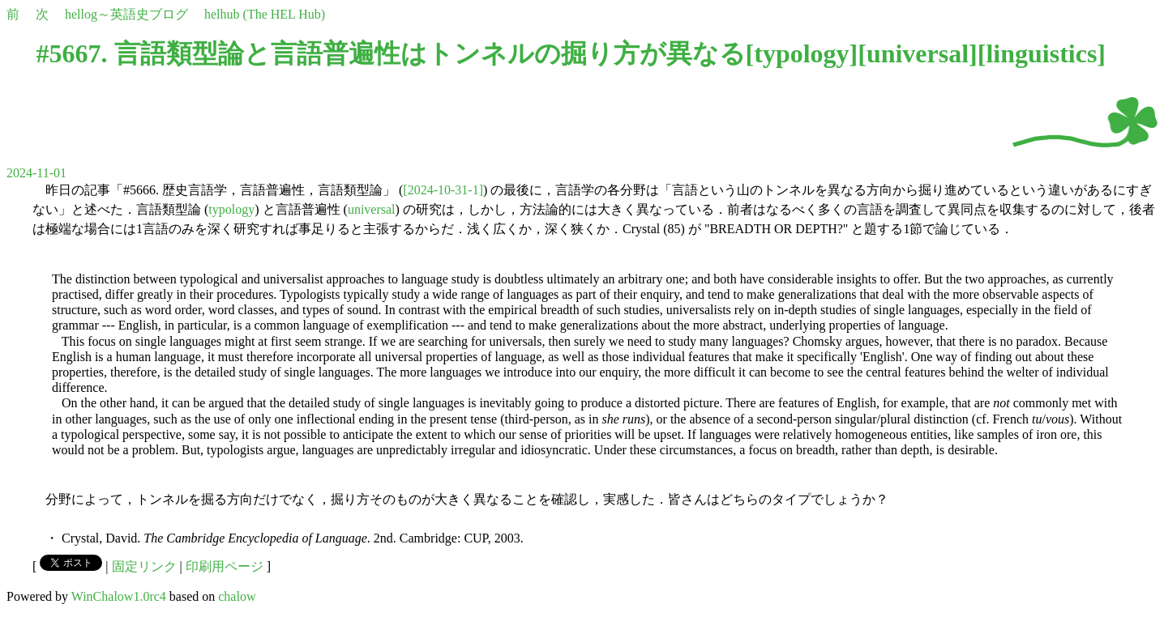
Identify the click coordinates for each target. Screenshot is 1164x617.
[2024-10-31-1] (443, 190)
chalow (236, 596)
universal (918, 53)
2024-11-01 (36, 173)
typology (801, 53)
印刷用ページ (224, 566)
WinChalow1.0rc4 (118, 596)
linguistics (1041, 53)
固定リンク (144, 566)
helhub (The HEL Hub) (264, 14)
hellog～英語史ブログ (126, 14)
